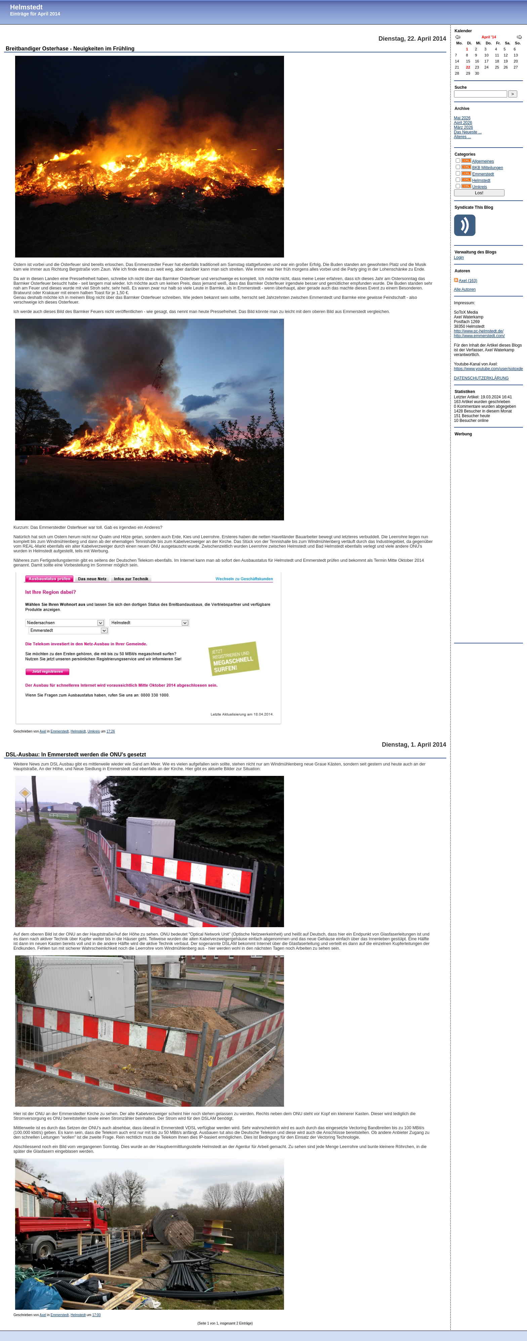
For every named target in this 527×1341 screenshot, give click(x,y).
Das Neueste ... (468, 132)
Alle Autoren (465, 289)
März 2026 (463, 127)
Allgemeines (483, 161)
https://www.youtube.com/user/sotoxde (488, 368)
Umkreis (94, 731)
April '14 (489, 37)
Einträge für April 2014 (35, 13)
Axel (43, 731)
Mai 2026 (462, 118)
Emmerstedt (60, 731)
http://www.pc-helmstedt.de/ (478, 331)
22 (468, 67)
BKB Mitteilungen (487, 167)
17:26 (111, 731)
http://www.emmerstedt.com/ (479, 335)
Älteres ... (462, 136)
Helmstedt (26, 7)
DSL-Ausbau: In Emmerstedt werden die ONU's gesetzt (76, 754)
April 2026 (463, 122)
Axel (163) (468, 280)
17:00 (96, 1315)
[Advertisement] (481, 538)
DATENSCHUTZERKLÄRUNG (481, 378)
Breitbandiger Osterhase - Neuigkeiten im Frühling (70, 48)
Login (459, 257)
